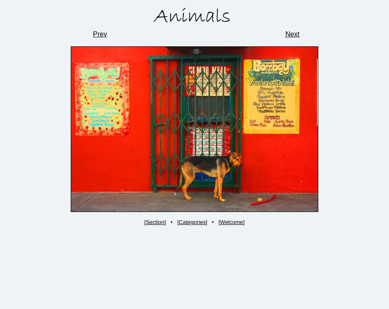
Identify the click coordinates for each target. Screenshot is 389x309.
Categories (192, 222)
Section (155, 222)
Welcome (231, 222)
